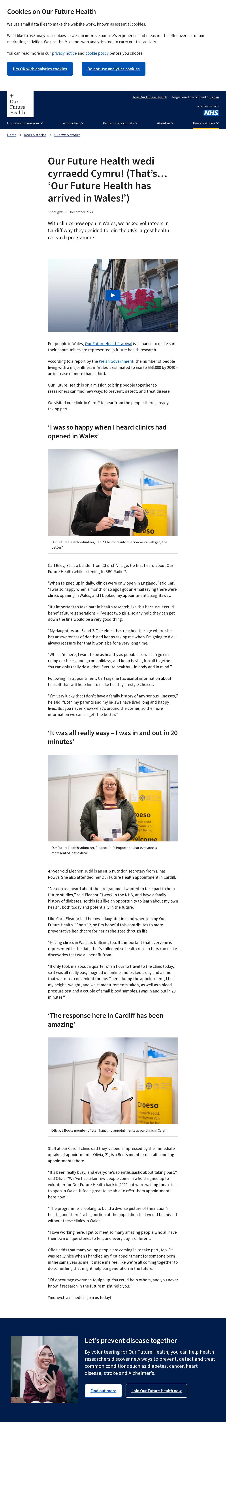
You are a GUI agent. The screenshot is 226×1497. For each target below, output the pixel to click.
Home (11, 135)
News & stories (35, 135)
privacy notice (64, 53)
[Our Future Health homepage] (20, 104)
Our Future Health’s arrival (108, 343)
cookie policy (97, 53)
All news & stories (67, 135)
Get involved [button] (73, 123)
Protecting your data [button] (120, 123)
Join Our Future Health (149, 97)
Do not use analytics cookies (113, 68)
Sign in (214, 97)
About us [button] (165, 123)
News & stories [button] (206, 123)
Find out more (103, 1390)
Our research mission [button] (25, 123)
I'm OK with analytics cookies (40, 68)
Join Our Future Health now (156, 1390)
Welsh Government (116, 361)
